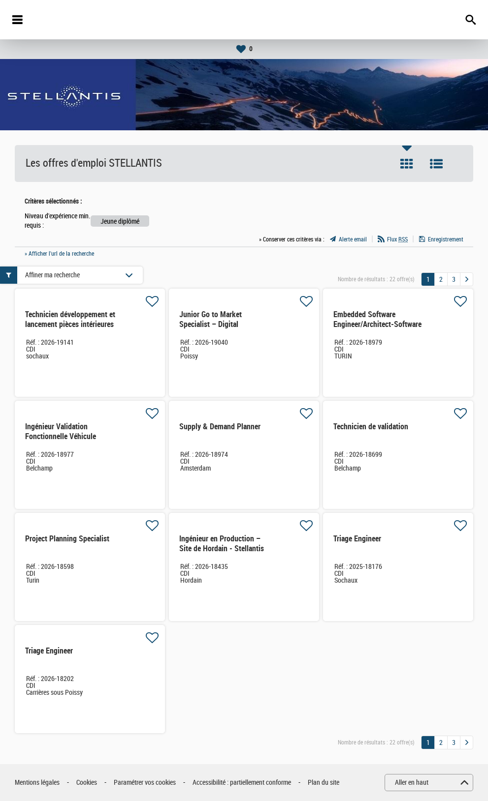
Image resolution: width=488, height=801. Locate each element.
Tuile (406, 164)
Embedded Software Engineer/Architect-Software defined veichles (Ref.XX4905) (377, 329)
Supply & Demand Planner (219, 426)
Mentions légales (37, 782)
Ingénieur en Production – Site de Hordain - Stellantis (221, 543)
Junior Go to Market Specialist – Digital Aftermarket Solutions (213, 324)
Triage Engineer (357, 538)
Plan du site (323, 782)
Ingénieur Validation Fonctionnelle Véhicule (60, 431)
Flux (397, 239)
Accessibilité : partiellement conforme (242, 782)
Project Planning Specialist (67, 538)
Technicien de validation (370, 426)
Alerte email (353, 239)
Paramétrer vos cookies (145, 782)
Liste (436, 164)
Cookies (86, 782)
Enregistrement (445, 239)
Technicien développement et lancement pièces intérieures (70, 319)
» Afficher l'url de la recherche (59, 253)
